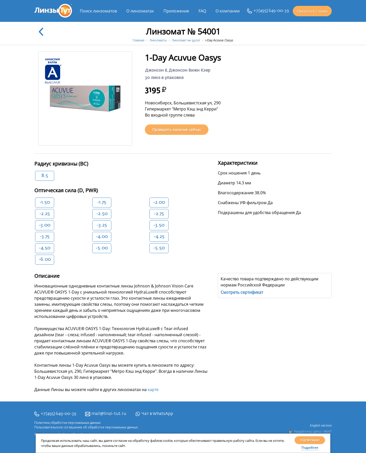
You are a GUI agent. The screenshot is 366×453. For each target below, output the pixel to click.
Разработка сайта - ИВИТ (310, 431)
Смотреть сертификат (242, 292)
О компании (228, 11)
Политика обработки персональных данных (67, 423)
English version (321, 425)
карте (153, 389)
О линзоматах (140, 11)
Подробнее (309, 447)
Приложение (176, 11)
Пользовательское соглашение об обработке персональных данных (86, 427)
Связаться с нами (312, 11)
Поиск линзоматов (98, 11)
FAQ (202, 11)
